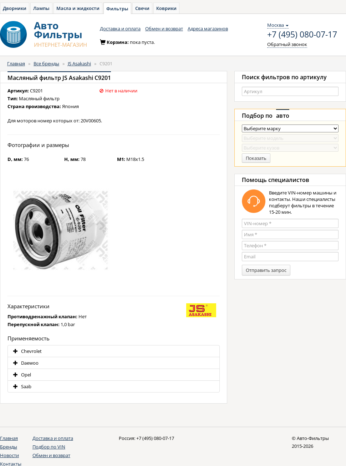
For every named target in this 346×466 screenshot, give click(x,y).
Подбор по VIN (48, 447)
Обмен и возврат (164, 28)
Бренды (8, 447)
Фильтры (117, 8)
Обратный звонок (287, 44)
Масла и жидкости (78, 8)
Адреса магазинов (208, 28)
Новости (9, 455)
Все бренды (46, 63)
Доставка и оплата (120, 28)
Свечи (142, 8)
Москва (278, 25)
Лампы (41, 8)
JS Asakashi (79, 63)
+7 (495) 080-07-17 (302, 35)
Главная (16, 63)
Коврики (166, 8)
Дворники (14, 8)
